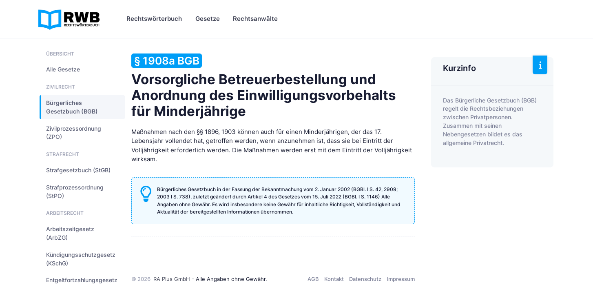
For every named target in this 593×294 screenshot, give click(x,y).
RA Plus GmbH (171, 279)
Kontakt (334, 279)
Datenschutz (365, 279)
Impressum (401, 279)
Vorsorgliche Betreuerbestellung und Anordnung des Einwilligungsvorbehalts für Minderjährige (263, 86)
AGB (313, 279)
